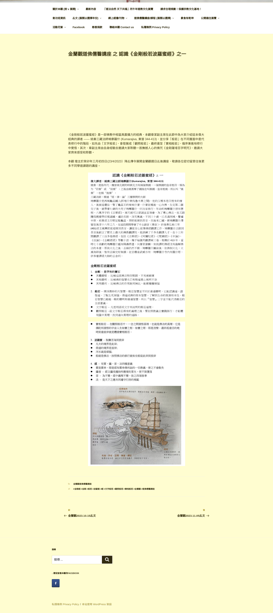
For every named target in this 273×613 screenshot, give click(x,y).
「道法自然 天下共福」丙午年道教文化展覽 (128, 9)
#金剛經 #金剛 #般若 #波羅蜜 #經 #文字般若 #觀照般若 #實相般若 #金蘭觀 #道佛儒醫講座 (114, 489)
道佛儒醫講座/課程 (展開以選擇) (154, 18)
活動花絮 (59, 27)
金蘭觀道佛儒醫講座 (82, 484)
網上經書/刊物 (118, 18)
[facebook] (56, 583)
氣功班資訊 (59, 18)
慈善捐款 (97, 27)
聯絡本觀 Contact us (121, 27)
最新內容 (91, 9)
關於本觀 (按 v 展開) (66, 9)
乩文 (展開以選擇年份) (87, 18)
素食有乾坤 (187, 18)
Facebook (79, 27)
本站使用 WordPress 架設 (97, 604)
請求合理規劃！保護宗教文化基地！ (181, 9)
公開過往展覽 (210, 18)
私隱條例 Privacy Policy (155, 27)
